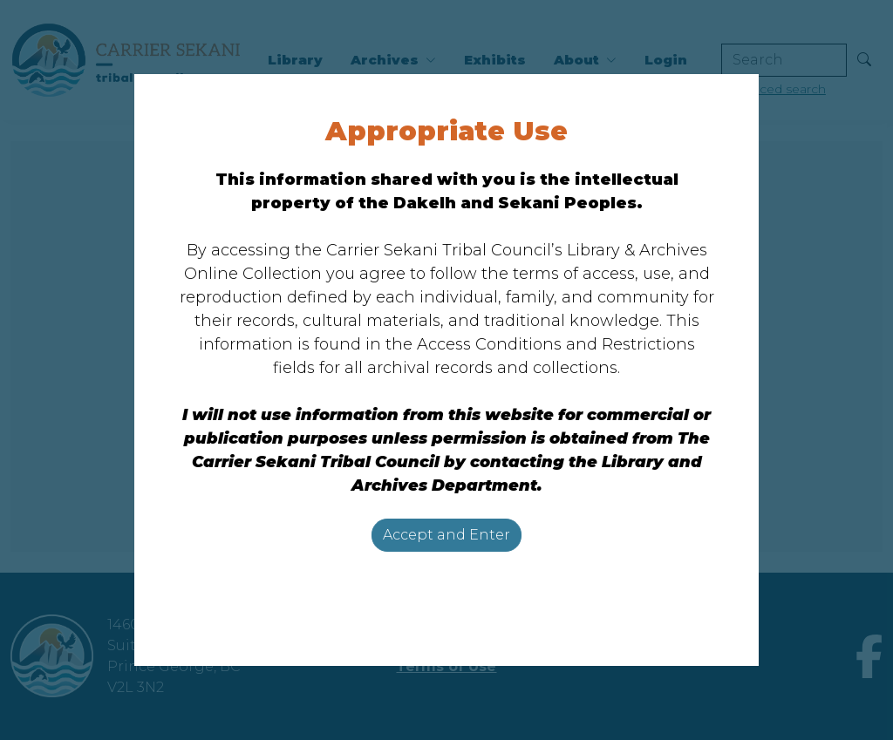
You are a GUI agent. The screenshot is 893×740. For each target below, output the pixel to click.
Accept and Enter (446, 534)
